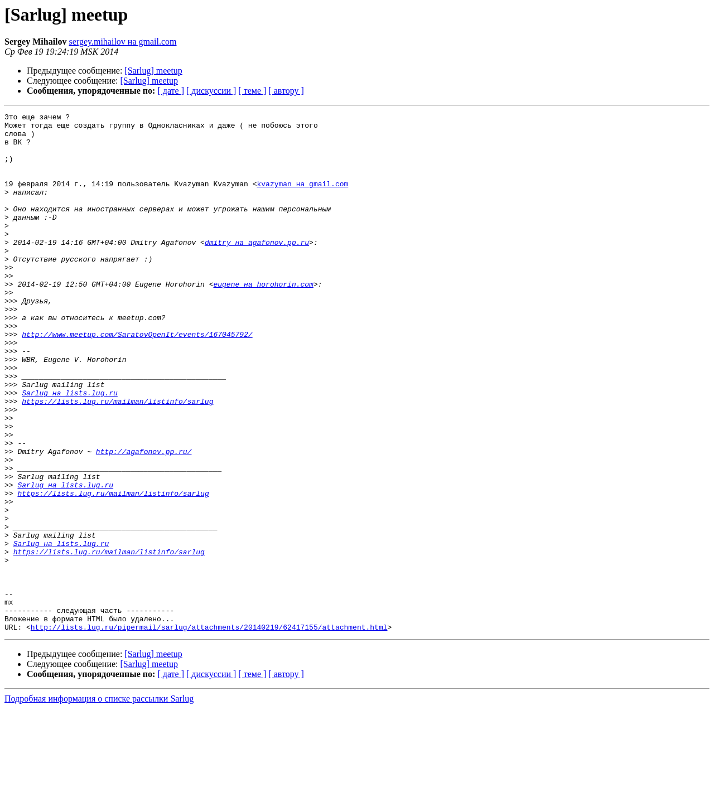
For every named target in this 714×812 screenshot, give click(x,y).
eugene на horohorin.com (263, 319)
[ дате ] (170, 90)
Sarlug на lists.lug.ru (70, 449)
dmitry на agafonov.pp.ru (257, 269)
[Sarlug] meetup (153, 70)
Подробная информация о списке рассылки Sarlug (99, 802)
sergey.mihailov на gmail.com (123, 41)
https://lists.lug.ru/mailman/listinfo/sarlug (117, 460)
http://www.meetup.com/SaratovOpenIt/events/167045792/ (137, 379)
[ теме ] (252, 90)
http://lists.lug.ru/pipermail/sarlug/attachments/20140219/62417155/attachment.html (209, 731)
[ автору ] (285, 90)
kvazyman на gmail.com (302, 199)
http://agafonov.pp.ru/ (144, 520)
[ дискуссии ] (211, 90)
